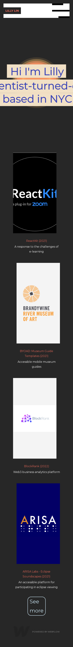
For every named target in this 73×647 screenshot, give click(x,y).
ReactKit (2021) (36, 241)
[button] (61, 11)
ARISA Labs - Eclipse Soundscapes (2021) (36, 574)
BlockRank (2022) (36, 466)
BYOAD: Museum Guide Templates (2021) (36, 353)
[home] (27, 10)
